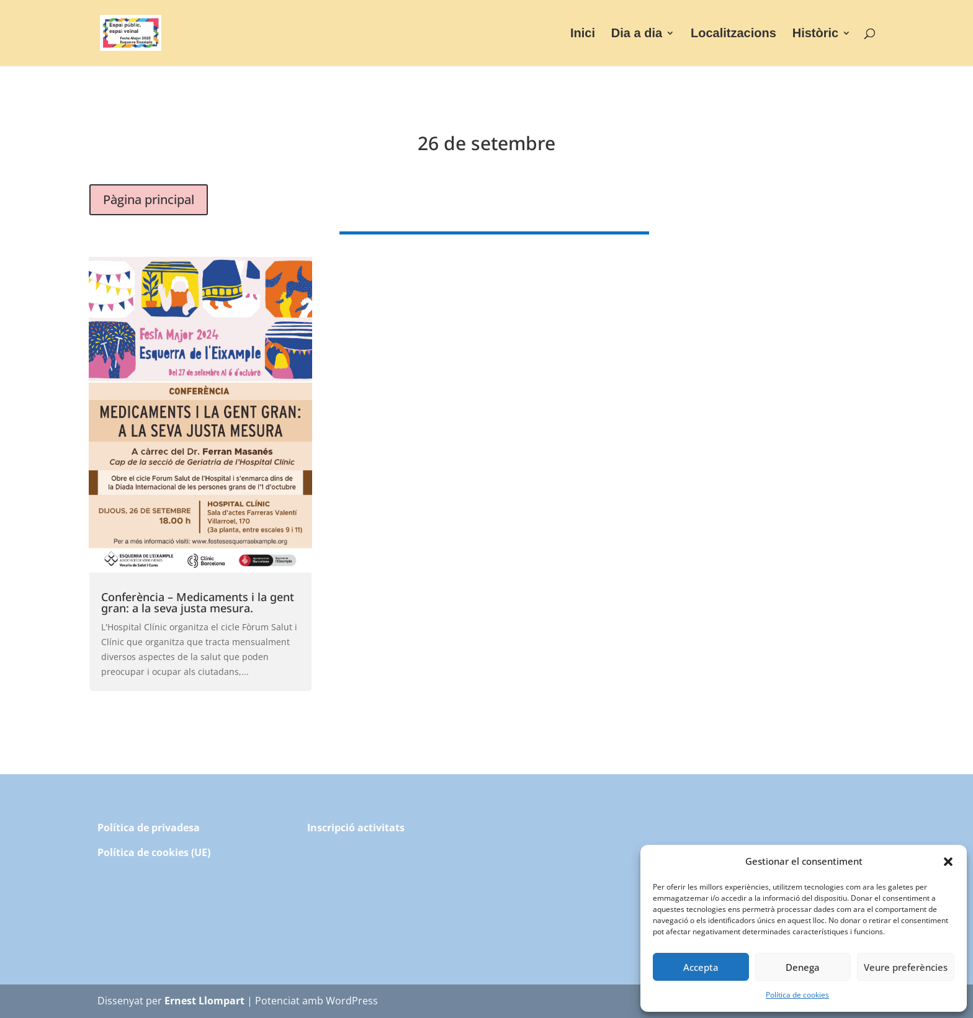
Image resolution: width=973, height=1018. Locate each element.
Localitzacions (733, 34)
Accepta (701, 967)
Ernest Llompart (204, 1000)
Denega (803, 967)
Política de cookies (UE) (153, 852)
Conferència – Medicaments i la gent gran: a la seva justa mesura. (197, 602)
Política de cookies (797, 994)
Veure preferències (906, 967)
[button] (948, 861)
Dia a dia (636, 34)
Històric (815, 34)
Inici (582, 34)
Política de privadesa (148, 827)
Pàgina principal (148, 199)
